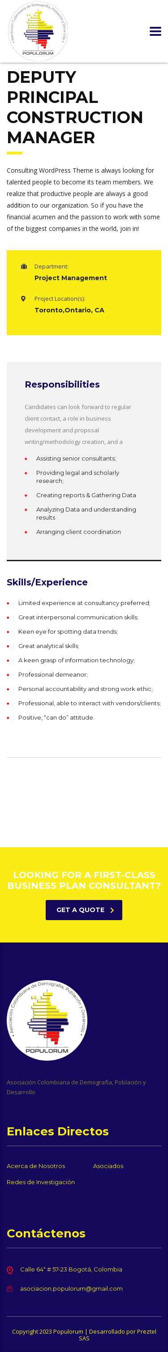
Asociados (108, 1165)
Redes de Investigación (41, 1182)
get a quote (85, 910)
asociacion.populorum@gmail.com (71, 1288)
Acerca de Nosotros (36, 1165)
